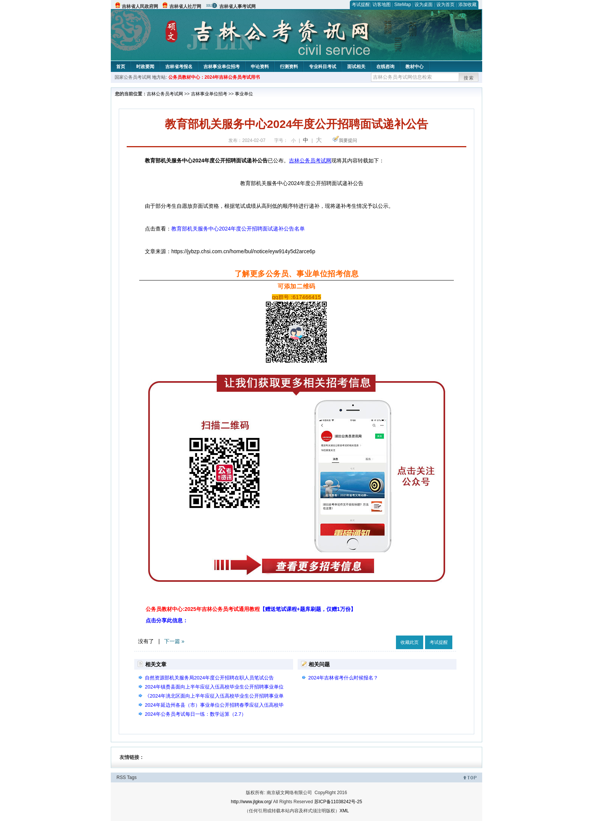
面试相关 (356, 66)
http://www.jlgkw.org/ (251, 801)
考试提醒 (361, 4)
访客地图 (382, 4)
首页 (120, 66)
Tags (132, 777)
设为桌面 (423, 4)
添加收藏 (467, 4)
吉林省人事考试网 (237, 6)
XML (344, 810)
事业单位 (244, 94)
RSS (121, 777)
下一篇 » (174, 641)
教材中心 (414, 66)
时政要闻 (145, 66)
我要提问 (348, 140)
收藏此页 (410, 642)
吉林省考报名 (178, 66)
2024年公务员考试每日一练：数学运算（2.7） (195, 714)
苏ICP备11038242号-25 (338, 801)
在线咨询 (385, 66)
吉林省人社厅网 (185, 6)
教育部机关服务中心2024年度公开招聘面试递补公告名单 (238, 229)
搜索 (469, 78)
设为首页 (445, 4)
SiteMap (402, 4)
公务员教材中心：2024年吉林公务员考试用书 (214, 77)
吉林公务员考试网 (165, 94)
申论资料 (260, 66)
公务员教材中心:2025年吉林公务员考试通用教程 (251, 609)
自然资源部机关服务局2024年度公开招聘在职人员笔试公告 (209, 678)
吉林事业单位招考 (221, 66)
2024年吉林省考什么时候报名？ (343, 678)
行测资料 (289, 66)
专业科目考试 (322, 66)
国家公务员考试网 (133, 77)
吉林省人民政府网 (140, 6)
